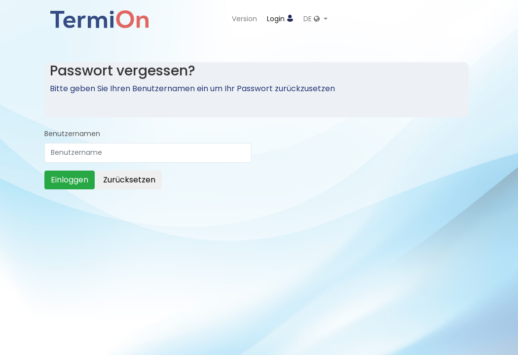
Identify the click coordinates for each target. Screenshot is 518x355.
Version (244, 19)
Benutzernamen (72, 134)
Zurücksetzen (129, 179)
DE (312, 19)
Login (280, 19)
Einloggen (69, 179)
